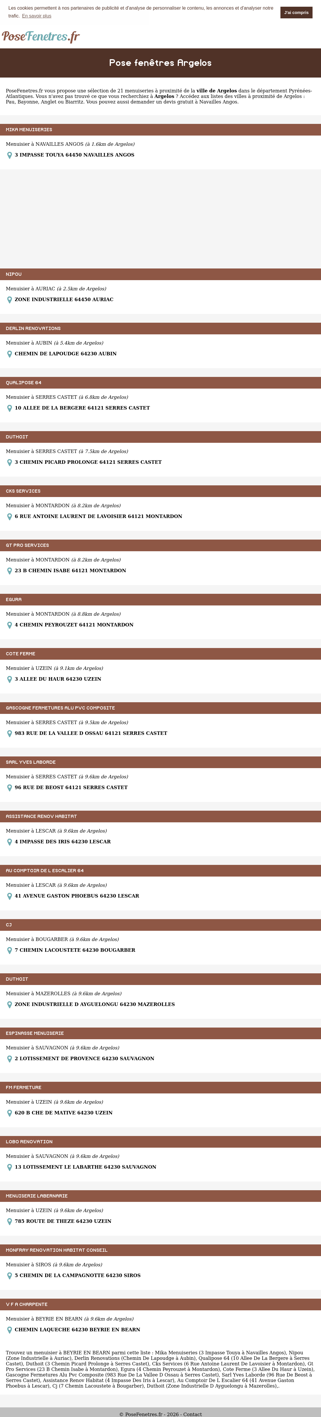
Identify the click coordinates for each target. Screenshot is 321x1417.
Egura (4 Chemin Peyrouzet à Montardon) (170, 1369)
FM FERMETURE (23, 1087)
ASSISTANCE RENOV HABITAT (41, 816)
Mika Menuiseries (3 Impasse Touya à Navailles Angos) (220, 1352)
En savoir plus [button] (37, 15)
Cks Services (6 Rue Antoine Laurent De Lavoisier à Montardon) (228, 1363)
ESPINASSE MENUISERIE (35, 1033)
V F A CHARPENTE (27, 1304)
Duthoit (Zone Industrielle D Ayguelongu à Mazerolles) (212, 1385)
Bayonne (28, 101)
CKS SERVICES (23, 491)
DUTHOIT (17, 436)
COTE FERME (20, 653)
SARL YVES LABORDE (31, 762)
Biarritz (74, 101)
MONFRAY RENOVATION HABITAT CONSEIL (57, 1250)
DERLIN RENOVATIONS (33, 328)
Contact (192, 1414)
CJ (9, 924)
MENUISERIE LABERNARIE (37, 1195)
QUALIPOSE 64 (23, 382)
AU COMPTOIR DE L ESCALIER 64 (45, 870)
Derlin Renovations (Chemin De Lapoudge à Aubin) (135, 1358)
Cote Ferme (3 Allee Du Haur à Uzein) (268, 1369)
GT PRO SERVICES (27, 545)
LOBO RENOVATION (29, 1141)
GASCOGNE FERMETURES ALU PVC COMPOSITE (60, 707)
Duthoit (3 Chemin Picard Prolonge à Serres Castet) (87, 1363)
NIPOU (14, 274)
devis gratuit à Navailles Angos (200, 101)
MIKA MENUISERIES (29, 129)
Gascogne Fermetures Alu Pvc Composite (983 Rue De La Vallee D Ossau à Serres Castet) (112, 1374)
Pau (10, 101)
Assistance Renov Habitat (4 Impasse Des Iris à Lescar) (108, 1380)
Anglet (48, 101)
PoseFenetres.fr (24, 90)
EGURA (14, 599)
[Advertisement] (160, 218)
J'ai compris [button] (296, 12)
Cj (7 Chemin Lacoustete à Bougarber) (98, 1385)
